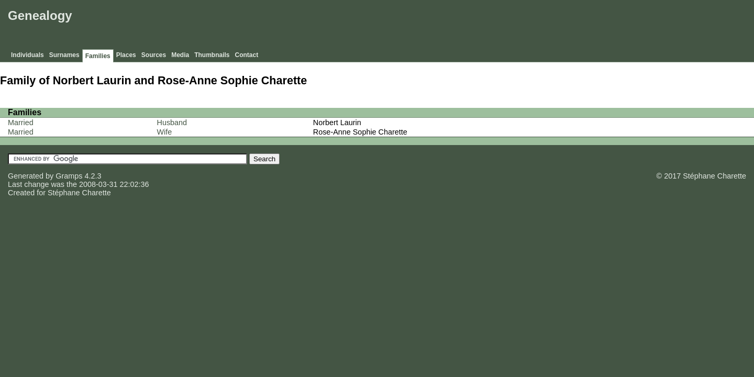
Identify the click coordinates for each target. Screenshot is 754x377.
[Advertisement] (560, 26)
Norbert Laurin (337, 122)
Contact (247, 55)
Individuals (27, 55)
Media (180, 55)
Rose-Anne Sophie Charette (360, 132)
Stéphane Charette (79, 192)
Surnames (64, 55)
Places (126, 55)
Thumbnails (211, 55)
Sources (153, 55)
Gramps (69, 176)
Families (97, 56)
